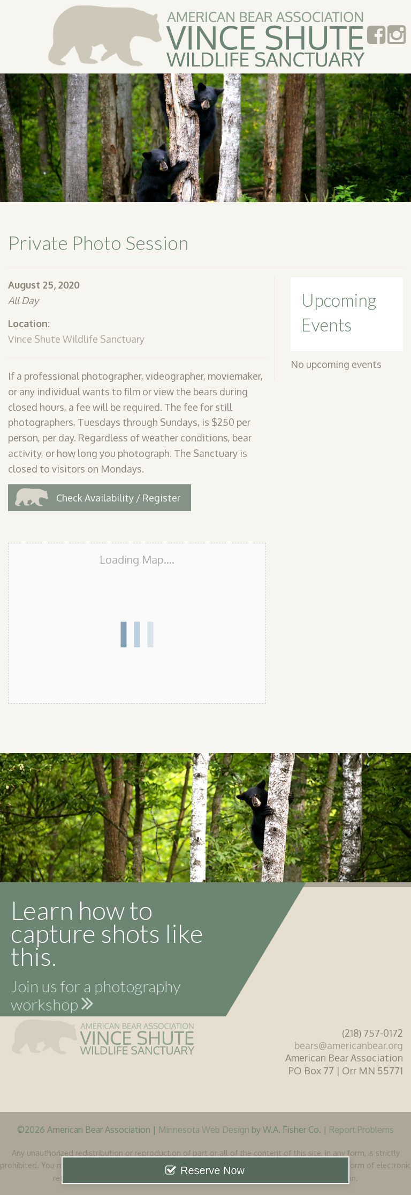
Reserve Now (212, 1170)
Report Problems (361, 1129)
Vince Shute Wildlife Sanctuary (76, 339)
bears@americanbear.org (348, 1045)
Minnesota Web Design (203, 1129)
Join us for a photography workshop (96, 997)
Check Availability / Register (118, 498)
